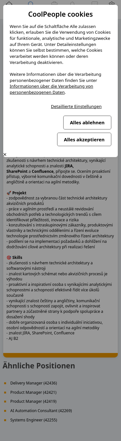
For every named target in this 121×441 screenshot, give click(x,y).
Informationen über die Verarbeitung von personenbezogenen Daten (51, 89)
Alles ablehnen (87, 122)
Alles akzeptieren (84, 139)
